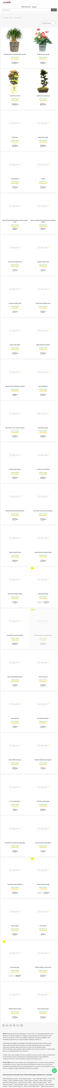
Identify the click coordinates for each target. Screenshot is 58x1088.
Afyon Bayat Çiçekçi (25, 1078)
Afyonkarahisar (17, 17)
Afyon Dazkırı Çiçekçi (31, 1080)
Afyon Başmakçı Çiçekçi (10, 1078)
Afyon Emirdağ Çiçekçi (10, 1082)
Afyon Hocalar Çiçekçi (40, 1082)
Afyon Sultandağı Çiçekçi (32, 1086)
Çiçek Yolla (5, 17)
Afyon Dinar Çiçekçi (45, 1080)
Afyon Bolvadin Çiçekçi (40, 1078)
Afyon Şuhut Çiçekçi (47, 1086)
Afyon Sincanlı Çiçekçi (15, 1086)
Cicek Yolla (6, 1062)
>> (21, 1025)
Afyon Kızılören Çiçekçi (36, 1084)
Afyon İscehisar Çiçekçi (21, 1084)
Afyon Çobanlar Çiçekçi (15, 1080)
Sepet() (34, 7)
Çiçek (11, 17)
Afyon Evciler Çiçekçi (25, 1082)
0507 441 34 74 (26, 7)
